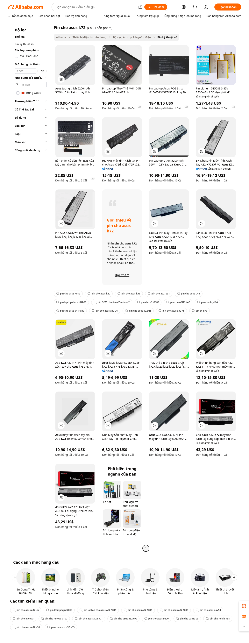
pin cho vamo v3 (187, 618)
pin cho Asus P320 (156, 618)
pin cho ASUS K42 (178, 302)
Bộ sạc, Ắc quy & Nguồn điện (132, 37)
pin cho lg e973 (23, 618)
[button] (140, 7)
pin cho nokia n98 (218, 618)
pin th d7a (199, 310)
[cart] (195, 7)
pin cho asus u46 (188, 293)
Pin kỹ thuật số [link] (167, 37)
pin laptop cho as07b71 (71, 302)
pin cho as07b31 (159, 293)
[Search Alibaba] (95, 7)
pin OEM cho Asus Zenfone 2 (112, 302)
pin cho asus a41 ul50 (70, 310)
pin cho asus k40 (99, 293)
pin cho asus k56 (128, 293)
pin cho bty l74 (207, 302)
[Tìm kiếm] (155, 7)
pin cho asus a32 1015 (138, 610)
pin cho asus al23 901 (89, 618)
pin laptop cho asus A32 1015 (98, 610)
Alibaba (61, 37)
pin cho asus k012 (68, 293)
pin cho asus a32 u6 (105, 310)
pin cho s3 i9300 (148, 302)
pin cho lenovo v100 (54, 618)
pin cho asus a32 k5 (171, 310)
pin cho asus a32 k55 (26, 627)
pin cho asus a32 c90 (123, 618)
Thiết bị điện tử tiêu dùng (89, 37)
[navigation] (29, 288)
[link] (244, 606)
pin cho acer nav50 (208, 610)
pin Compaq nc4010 (59, 610)
